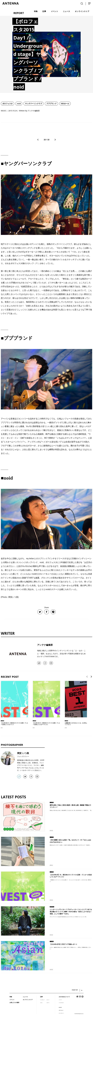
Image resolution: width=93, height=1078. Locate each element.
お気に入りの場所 (14, 1062)
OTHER (66, 787)
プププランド (51, 103)
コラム (41, 1062)
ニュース (25, 1057)
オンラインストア (28, 1059)
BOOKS (51, 925)
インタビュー (42, 1059)
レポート (47, 1062)
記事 (41, 1057)
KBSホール (65, 103)
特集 (11, 1057)
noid (19, 103)
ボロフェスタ (7, 103)
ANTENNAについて (64, 1057)
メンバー (60, 1059)
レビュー (47, 1059)
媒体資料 (60, 1067)
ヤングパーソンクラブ (33, 103)
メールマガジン (61, 1062)
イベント (12, 1059)
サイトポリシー (61, 1073)
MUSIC (2, 787)
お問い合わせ (61, 1070)
